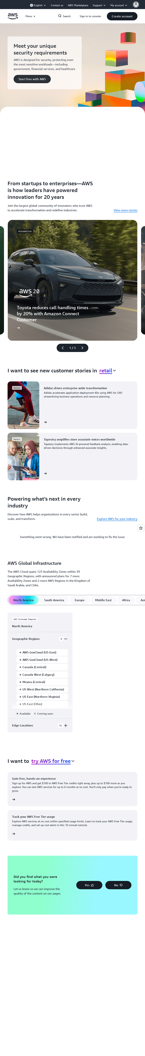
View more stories (125, 210)
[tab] (23, 600)
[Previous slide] (61, 348)
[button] (122, 16)
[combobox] (107, 370)
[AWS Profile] (136, 5)
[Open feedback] (140, 528)
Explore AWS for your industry (117, 519)
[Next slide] (84, 348)
